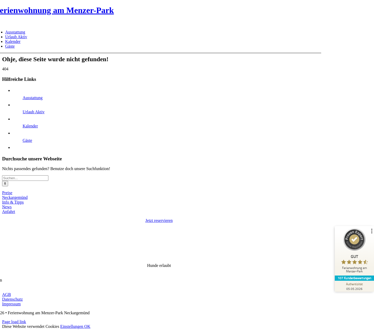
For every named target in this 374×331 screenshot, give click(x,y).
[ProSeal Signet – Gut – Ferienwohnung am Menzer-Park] (354, 252)
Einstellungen (72, 326)
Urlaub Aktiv (33, 112)
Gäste (27, 140)
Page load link (14, 321)
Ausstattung (32, 98)
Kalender (30, 126)
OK (87, 326)
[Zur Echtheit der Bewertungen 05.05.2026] (354, 286)
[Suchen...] (25, 178)
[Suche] (5, 183)
